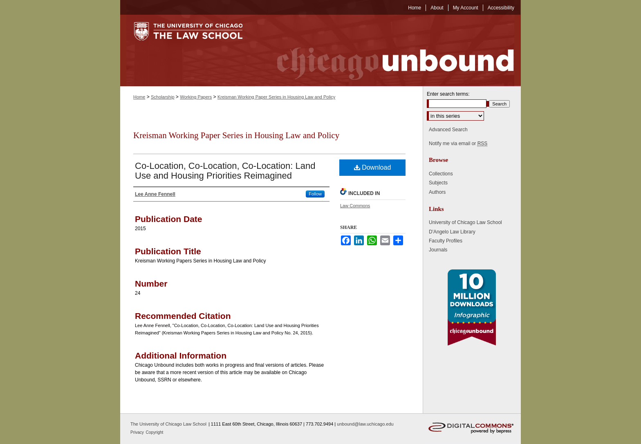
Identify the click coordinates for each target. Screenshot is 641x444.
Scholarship (162, 96)
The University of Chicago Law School (168, 424)
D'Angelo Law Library (452, 232)
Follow (315, 193)
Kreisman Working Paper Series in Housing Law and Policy (276, 96)
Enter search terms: (448, 94)
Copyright (155, 432)
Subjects (438, 183)
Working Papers (196, 96)
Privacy (137, 432)
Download (372, 167)
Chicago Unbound (388, 50)
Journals (438, 250)
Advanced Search (448, 129)
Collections (441, 174)
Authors (437, 192)
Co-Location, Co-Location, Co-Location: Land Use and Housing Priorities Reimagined (225, 171)
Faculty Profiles (445, 241)
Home (139, 96)
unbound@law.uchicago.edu (365, 424)
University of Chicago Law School (465, 222)
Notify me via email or (458, 143)
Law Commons (355, 205)
